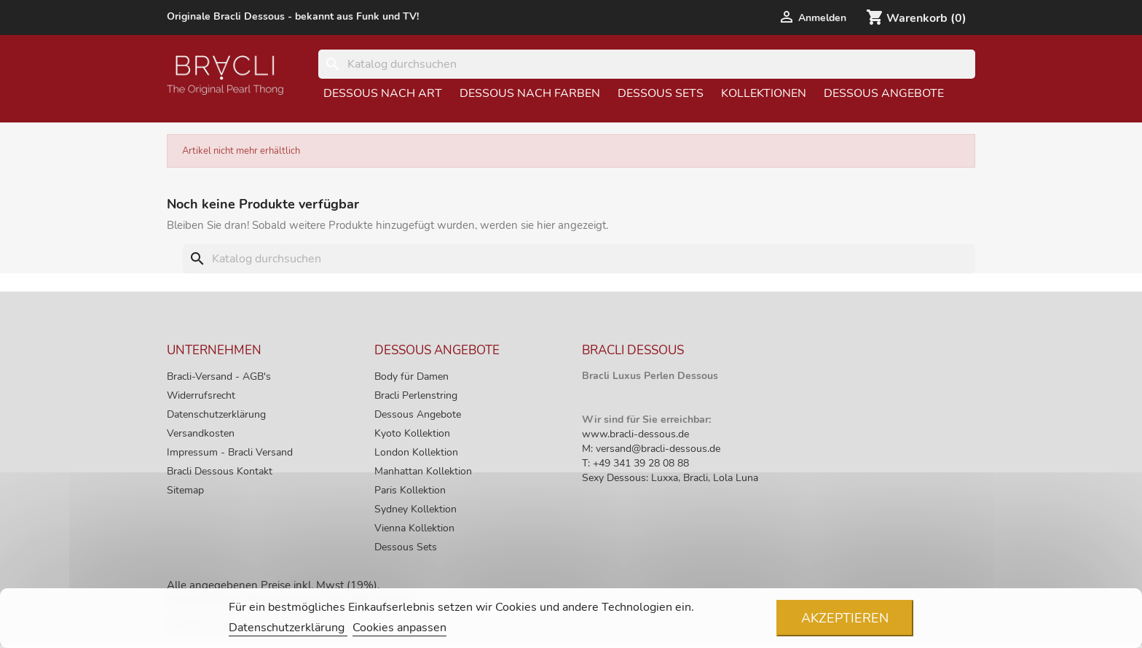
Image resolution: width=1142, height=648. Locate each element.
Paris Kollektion (410, 490)
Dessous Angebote (884, 93)
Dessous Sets (661, 93)
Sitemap (185, 490)
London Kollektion (416, 452)
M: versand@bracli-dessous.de (651, 449)
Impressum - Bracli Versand (230, 452)
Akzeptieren (845, 618)
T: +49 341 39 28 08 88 (635, 463)
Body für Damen (411, 376)
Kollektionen (763, 93)
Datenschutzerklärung (216, 414)
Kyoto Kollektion (412, 433)
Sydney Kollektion (415, 509)
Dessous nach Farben (530, 93)
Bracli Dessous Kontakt (219, 471)
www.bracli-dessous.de (635, 434)
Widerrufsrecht (201, 395)
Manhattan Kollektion (423, 471)
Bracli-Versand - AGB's (219, 376)
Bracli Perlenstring (415, 395)
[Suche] (646, 64)
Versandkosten (201, 433)
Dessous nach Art (382, 93)
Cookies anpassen (399, 628)
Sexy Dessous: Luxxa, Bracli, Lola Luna (670, 478)
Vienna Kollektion (414, 528)
